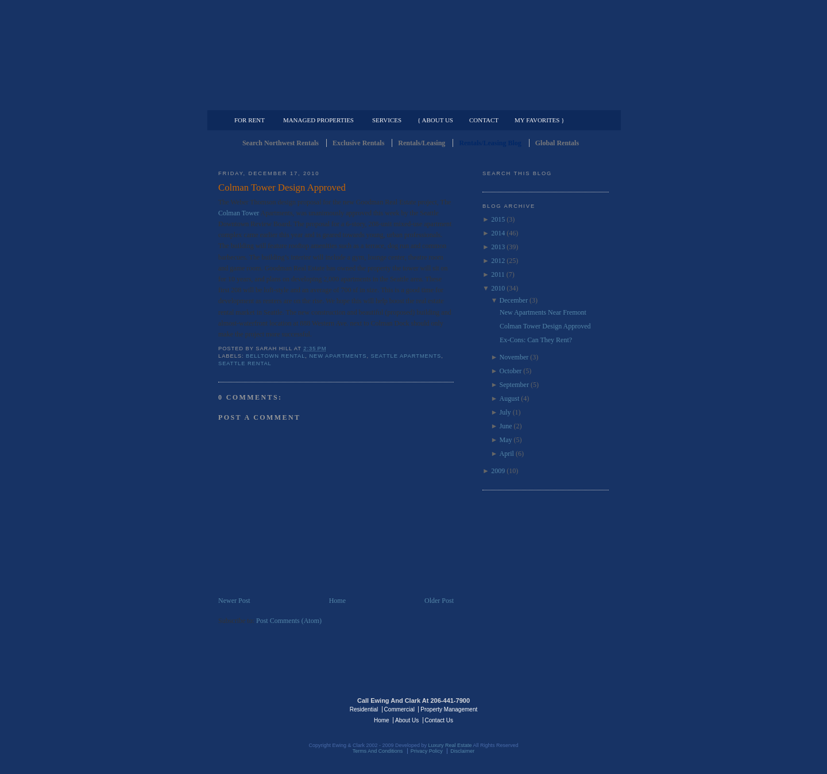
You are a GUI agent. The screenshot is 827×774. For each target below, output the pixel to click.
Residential (364, 709)
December (514, 300)
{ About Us (435, 120)
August (510, 398)
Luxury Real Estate (558, 708)
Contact (483, 120)
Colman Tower (239, 213)
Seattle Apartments (406, 356)
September (514, 385)
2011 (498, 274)
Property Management (548, 101)
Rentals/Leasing (421, 143)
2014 (498, 233)
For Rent (249, 120)
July (505, 412)
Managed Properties (318, 120)
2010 (498, 288)
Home (337, 601)
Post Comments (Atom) (289, 621)
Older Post (439, 601)
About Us (407, 720)
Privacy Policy (427, 751)
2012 (498, 261)
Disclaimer (462, 751)
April (507, 454)
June (506, 426)
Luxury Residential (277, 101)
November (514, 357)
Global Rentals (557, 143)
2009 (498, 471)
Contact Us (439, 720)
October (511, 371)
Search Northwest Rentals (280, 143)
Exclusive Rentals (358, 143)
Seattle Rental (245, 363)
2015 (498, 219)
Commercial (411, 101)
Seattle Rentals (413, 54)
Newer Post (234, 601)
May (506, 440)
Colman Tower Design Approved (282, 187)
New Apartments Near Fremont (543, 312)
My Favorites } (539, 120)
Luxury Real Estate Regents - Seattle (268, 708)
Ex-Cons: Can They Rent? (536, 340)
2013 (498, 247)
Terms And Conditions (378, 751)
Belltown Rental (275, 356)
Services (386, 120)
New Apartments (337, 356)
